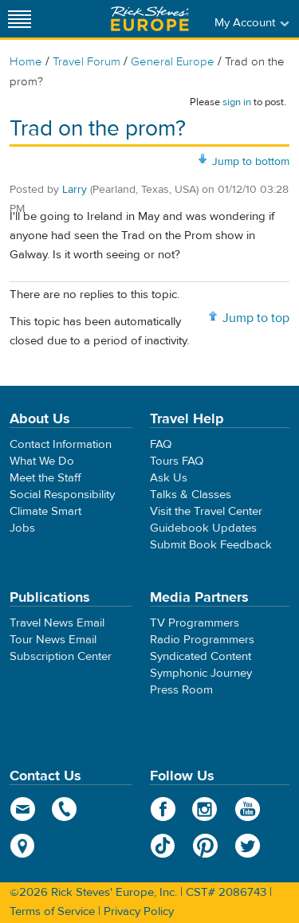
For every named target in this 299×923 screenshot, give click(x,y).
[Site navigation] (20, 18)
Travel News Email (57, 622)
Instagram (205, 809)
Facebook (163, 809)
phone (65, 809)
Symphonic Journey (201, 673)
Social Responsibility (62, 494)
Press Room (181, 689)
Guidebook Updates (203, 528)
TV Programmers (194, 622)
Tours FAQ (176, 461)
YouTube (247, 809)
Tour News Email (53, 639)
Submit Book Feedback (211, 544)
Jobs (22, 528)
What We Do (42, 461)
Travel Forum (86, 61)
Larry (74, 190)
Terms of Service (52, 911)
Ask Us (168, 477)
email (23, 809)
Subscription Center (61, 656)
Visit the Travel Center (206, 511)
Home (26, 61)
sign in (236, 102)
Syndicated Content (200, 656)
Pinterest (205, 845)
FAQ (160, 444)
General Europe (172, 61)
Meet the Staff (45, 477)
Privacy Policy (139, 911)
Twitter (247, 845)
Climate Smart (45, 511)
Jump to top (255, 318)
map (23, 845)
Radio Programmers (202, 639)
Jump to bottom (250, 162)
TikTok (163, 845)
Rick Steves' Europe (150, 18)
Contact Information (61, 444)
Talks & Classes (190, 494)
